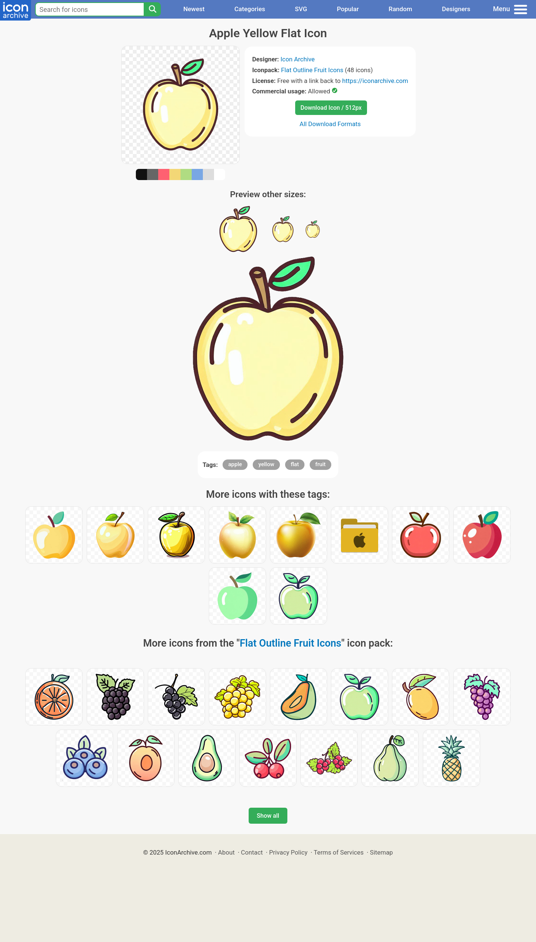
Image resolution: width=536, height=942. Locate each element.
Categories (249, 9)
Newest (193, 9)
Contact (252, 852)
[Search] (152, 9)
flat (295, 464)
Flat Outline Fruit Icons (312, 70)
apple (235, 464)
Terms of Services (339, 852)
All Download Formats (330, 124)
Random (400, 9)
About (226, 852)
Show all (268, 815)
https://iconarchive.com (375, 80)
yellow (266, 464)
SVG (301, 9)
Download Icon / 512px (330, 107)
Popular (348, 9)
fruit (320, 464)
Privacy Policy (288, 852)
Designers (456, 9)
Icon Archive (298, 59)
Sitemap (381, 852)
